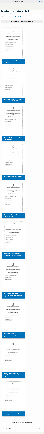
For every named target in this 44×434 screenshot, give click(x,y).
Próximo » (38, 428)
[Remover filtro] (24, 17)
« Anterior (8, 428)
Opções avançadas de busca (22, 21)
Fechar (41, 1)
